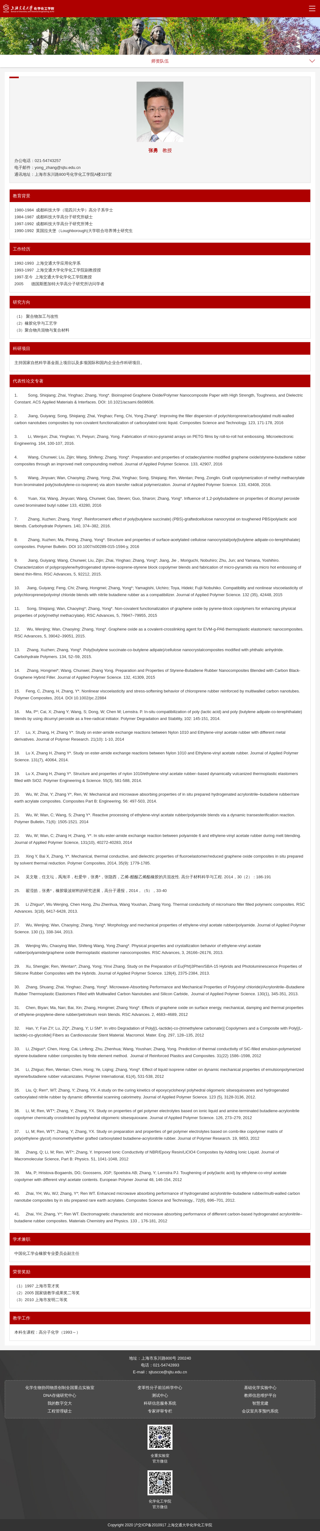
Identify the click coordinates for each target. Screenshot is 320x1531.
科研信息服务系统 (160, 1403)
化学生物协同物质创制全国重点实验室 (59, 1387)
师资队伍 (160, 60)
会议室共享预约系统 (260, 1411)
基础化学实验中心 (260, 1387)
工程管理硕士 (60, 1411)
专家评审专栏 (160, 1411)
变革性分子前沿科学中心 (160, 1387)
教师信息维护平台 (260, 1395)
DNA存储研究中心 (59, 1395)
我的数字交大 (60, 1403)
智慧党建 (260, 1403)
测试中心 (160, 1395)
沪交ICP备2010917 (150, 1525)
